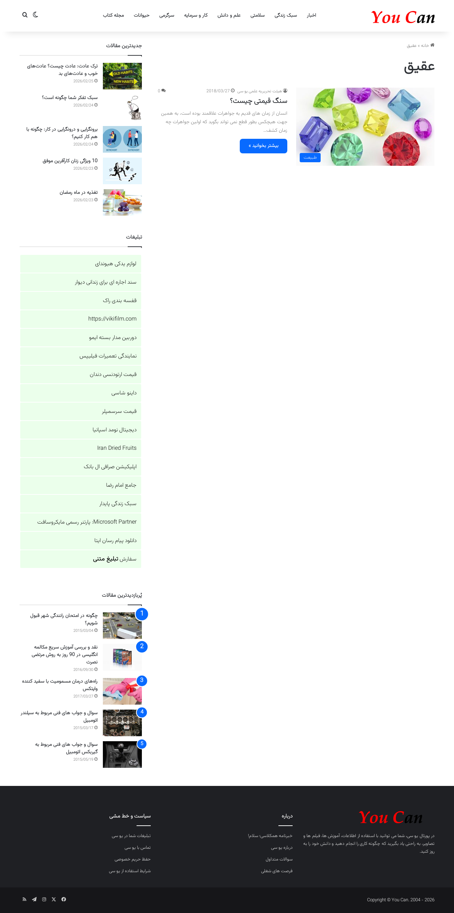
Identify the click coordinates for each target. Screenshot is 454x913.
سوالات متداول (279, 859)
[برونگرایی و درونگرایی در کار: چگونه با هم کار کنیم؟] (122, 139)
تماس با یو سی (137, 847)
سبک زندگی (286, 16)
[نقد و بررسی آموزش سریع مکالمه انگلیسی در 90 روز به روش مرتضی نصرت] (122, 657)
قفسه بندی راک (120, 301)
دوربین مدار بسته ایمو (113, 337)
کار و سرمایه (195, 16)
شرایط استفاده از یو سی (130, 871)
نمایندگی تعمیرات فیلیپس (108, 356)
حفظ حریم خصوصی (133, 859)
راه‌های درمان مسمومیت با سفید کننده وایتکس (60, 685)
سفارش (115, 559)
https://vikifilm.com (112, 319)
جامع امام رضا (121, 485)
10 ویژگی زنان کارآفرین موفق (70, 161)
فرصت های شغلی (277, 871)
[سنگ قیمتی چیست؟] (365, 127)
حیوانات (141, 16)
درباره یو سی (282, 847)
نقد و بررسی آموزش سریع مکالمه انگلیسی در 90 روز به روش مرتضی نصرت (65, 655)
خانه (427, 45)
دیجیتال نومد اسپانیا (115, 430)
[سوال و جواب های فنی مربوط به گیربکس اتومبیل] (122, 754)
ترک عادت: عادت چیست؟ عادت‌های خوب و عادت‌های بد (62, 70)
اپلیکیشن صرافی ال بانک (110, 467)
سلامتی (257, 16)
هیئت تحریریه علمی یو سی (259, 91)
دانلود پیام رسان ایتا (115, 541)
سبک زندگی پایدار (118, 504)
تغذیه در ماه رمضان (79, 193)
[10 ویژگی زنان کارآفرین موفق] (122, 171)
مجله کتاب (113, 16)
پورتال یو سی (418, 836)
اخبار (311, 16)
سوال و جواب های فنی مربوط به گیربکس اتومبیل (66, 748)
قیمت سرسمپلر (119, 411)
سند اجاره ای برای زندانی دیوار (106, 282)
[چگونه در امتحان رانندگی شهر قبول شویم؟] (122, 625)
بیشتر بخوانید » (263, 146)
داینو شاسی (124, 393)
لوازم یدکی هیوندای (116, 264)
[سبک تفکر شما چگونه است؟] (122, 107)
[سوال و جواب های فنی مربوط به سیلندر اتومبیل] (122, 723)
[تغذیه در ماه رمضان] (122, 202)
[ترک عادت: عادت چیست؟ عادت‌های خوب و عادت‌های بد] (122, 76)
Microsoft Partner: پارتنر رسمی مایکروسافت (87, 522)
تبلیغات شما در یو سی (131, 836)
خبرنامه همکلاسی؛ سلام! (270, 836)
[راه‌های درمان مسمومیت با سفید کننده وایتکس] (122, 691)
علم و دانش (228, 16)
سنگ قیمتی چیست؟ (258, 101)
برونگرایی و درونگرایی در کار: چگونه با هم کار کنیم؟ (62, 133)
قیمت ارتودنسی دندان (113, 374)
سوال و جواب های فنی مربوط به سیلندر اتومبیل (59, 717)
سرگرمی (166, 16)
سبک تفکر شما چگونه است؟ (70, 98)
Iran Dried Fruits (117, 448)
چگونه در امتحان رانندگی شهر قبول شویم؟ (64, 619)
